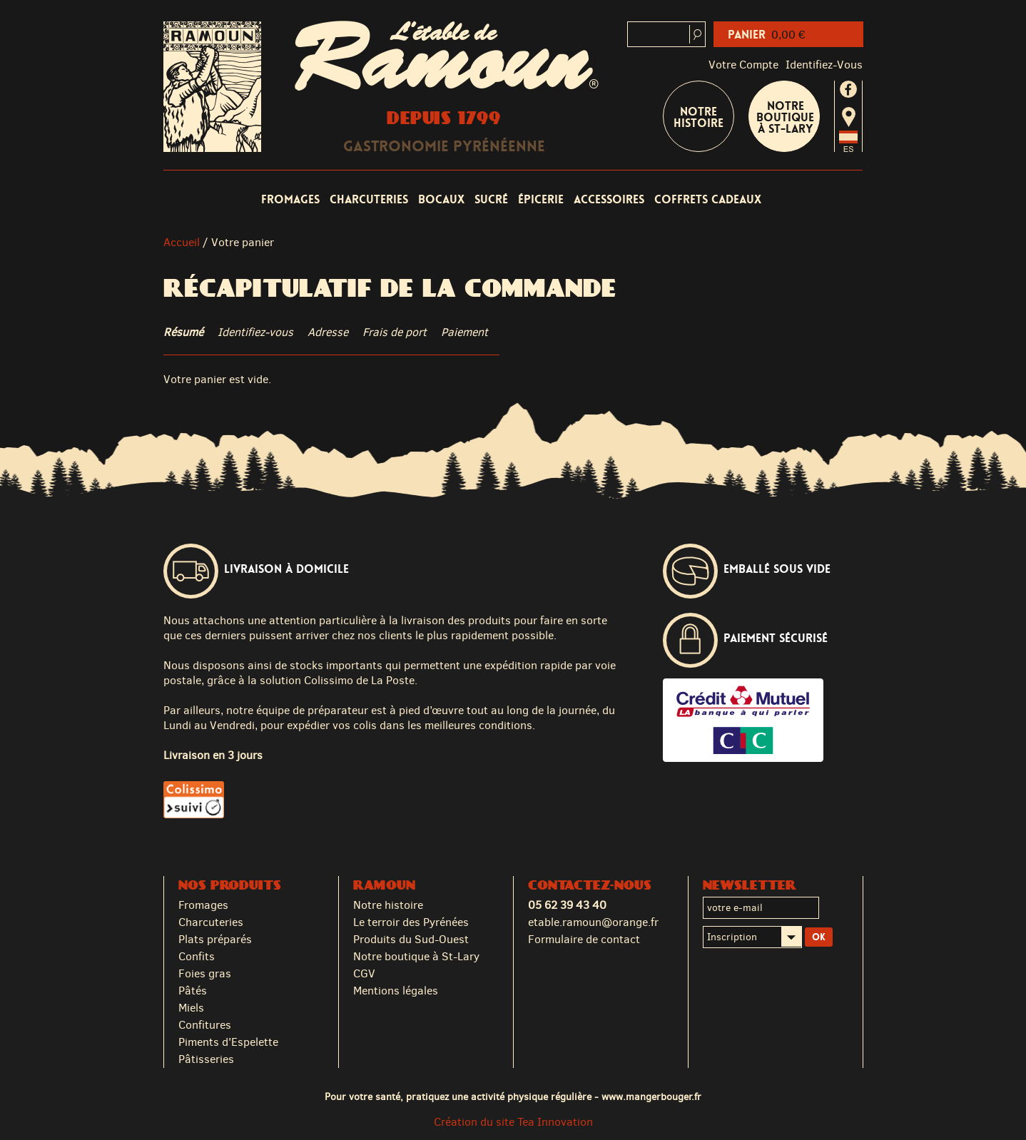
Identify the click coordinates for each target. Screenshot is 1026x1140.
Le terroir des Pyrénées (411, 922)
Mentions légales (395, 990)
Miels (191, 1007)
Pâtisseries (206, 1059)
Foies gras (204, 973)
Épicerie (541, 199)
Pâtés (192, 990)
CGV (364, 973)
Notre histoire (388, 904)
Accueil (181, 242)
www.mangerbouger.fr (651, 1096)
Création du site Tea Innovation (513, 1121)
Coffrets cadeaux (707, 199)
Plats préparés (215, 939)
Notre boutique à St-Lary (785, 117)
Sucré (491, 199)
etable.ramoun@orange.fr (593, 922)
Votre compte (743, 64)
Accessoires (609, 199)
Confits (196, 956)
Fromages (290, 199)
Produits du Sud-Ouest (411, 939)
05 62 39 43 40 (567, 904)
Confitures (204, 1024)
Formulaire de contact (584, 939)
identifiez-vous (824, 64)
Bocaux (441, 199)
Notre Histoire (698, 117)
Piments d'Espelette (228, 1041)
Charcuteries (369, 199)
